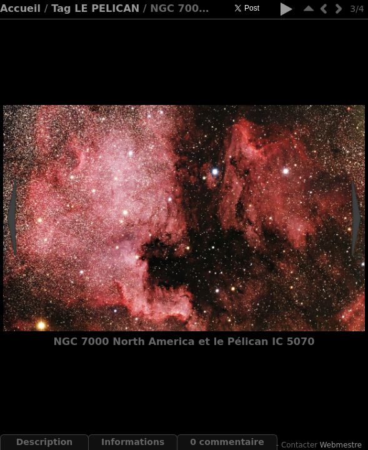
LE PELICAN (106, 8)
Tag (61, 8)
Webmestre (341, 445)
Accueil (20, 8)
